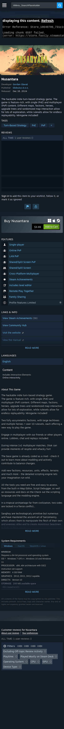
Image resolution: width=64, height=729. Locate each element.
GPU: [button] (45, 663)
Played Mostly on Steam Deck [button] (37, 658)
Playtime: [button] (8, 658)
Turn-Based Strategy (15, 127)
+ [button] (51, 127)
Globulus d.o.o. (21, 89)
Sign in (5, 198)
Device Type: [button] (10, 668)
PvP (43, 127)
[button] (32, 140)
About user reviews (10, 635)
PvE (34, 127)
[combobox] (34, 5)
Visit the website (13, 334)
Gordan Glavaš (20, 86)
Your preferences (30, 635)
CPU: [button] (33, 663)
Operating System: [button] (13, 663)
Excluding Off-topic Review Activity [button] (23, 653)
